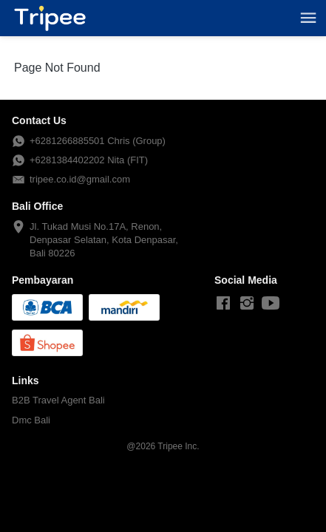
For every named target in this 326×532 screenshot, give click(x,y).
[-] (223, 303)
